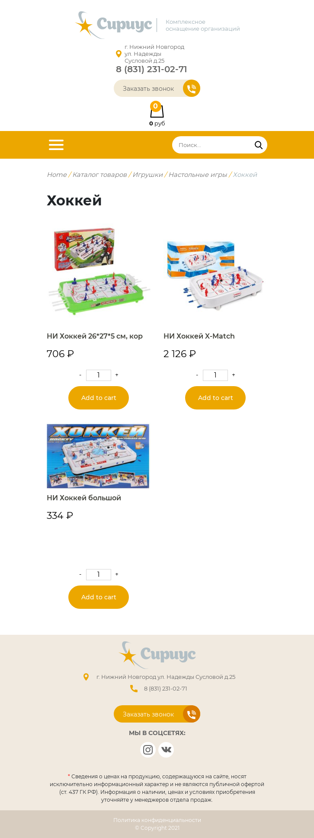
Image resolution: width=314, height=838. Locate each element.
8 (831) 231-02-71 (151, 69)
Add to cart (98, 398)
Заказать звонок (161, 88)
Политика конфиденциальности (157, 820)
